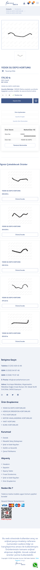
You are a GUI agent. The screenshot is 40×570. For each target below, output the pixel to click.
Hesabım (6, 464)
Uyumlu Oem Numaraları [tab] (20, 121)
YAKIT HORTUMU (9, 421)
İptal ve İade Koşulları (11, 444)
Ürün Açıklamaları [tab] (20, 112)
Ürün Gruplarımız (9, 481)
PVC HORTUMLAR (9, 415)
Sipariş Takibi (8, 471)
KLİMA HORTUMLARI (10, 425)
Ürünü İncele (20, 199)
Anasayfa (8, 9)
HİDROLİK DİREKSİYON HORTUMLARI (16, 411)
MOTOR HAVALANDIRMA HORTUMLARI (17, 418)
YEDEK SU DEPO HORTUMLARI (14, 11)
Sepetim (6, 467)
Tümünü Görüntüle (20, 145)
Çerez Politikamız (9, 451)
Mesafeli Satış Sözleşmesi (12, 441)
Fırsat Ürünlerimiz (9, 474)
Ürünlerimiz (18, 9)
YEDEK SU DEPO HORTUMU (11, 191)
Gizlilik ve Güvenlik (10, 448)
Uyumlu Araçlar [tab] (20, 117)
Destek (5, 438)
